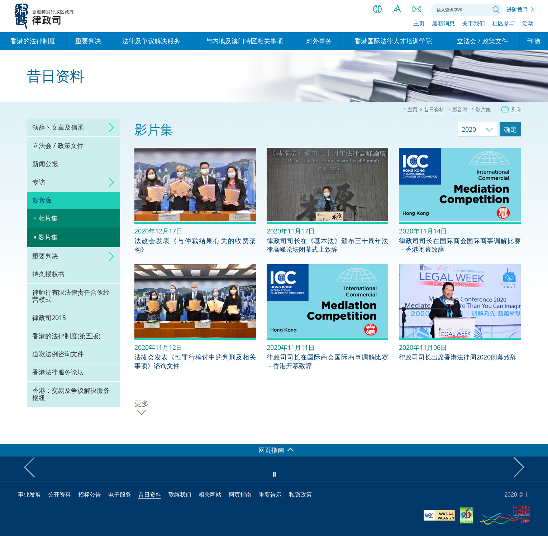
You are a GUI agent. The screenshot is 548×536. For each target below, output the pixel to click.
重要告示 (270, 494)
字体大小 (397, 9)
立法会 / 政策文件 (58, 145)
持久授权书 (48, 274)
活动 (528, 24)
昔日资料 (149, 494)
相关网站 (210, 494)
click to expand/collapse (109, 127)
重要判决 (45, 256)
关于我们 (473, 24)
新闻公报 (45, 163)
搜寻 (496, 9)
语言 (377, 9)
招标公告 (89, 494)
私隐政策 (300, 494)
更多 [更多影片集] (141, 403)
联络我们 (416, 9)
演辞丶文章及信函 (58, 127)
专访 (38, 182)
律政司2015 (49, 317)
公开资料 (59, 494)
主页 (419, 24)
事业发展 (29, 494)
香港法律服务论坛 (58, 372)
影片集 (48, 237)
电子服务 (119, 494)
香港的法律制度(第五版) (66, 336)
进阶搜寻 (517, 9)
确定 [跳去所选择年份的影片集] (510, 129)
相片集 (48, 218)
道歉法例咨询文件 (58, 353)
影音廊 (42, 200)
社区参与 (503, 24)
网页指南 (240, 494)
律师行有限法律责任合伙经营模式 (71, 296)
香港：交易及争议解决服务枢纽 (71, 394)
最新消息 (443, 24)
